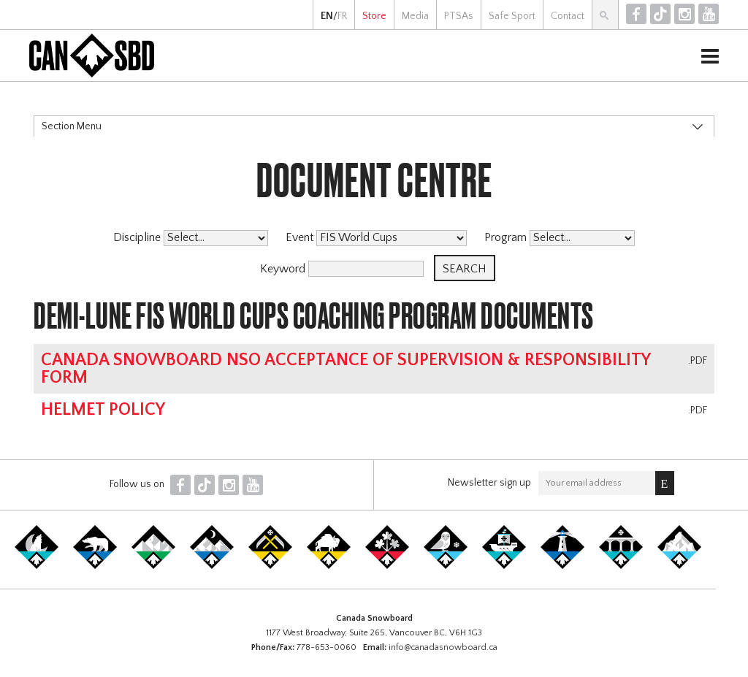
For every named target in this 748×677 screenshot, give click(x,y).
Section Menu (72, 126)
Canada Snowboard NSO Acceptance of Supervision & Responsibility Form (345, 369)
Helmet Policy (103, 409)
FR (342, 16)
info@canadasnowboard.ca (443, 647)
